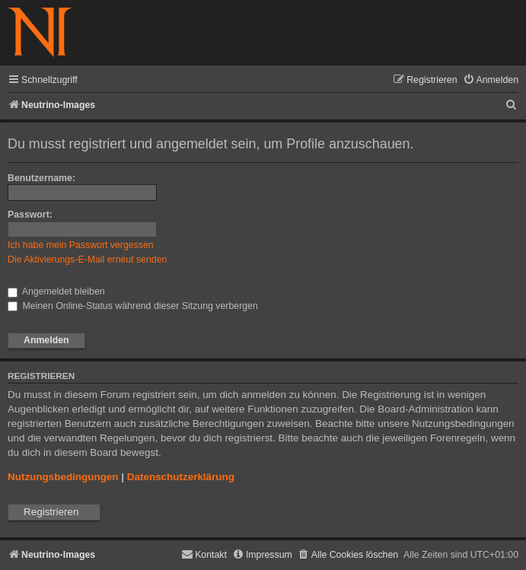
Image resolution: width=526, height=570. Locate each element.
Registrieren (51, 511)
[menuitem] (490, 80)
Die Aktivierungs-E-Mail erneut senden (87, 259)
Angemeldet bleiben (56, 291)
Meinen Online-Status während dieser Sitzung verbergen (133, 306)
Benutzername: (41, 178)
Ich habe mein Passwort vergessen (81, 245)
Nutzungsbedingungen (63, 476)
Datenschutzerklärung (180, 476)
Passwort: (30, 214)
